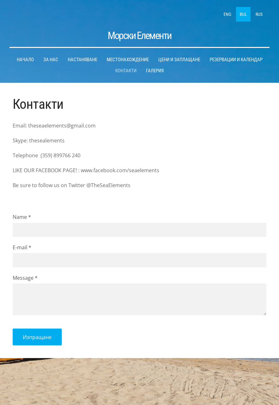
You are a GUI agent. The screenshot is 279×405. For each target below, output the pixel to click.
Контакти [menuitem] (125, 71)
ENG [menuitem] (227, 14)
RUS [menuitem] (259, 14)
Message (25, 277)
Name (22, 216)
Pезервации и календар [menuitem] (236, 59)
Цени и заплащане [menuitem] (179, 59)
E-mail (22, 247)
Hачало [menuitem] (25, 59)
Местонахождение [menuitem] (128, 59)
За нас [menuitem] (50, 59)
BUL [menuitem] (243, 14)
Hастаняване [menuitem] (82, 59)
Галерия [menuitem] (155, 71)
